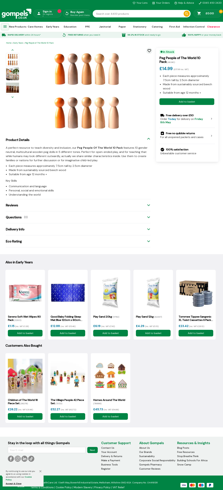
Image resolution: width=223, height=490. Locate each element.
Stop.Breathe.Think (188, 456)
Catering (157, 26)
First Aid (174, 26)
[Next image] (12, 97)
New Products (17, 26)
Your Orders (161, 2)
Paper (122, 26)
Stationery (139, 26)
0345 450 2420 (210, 2)
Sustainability (147, 456)
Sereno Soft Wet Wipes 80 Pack (24, 318)
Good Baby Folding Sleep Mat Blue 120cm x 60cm (66, 318)
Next (92, 450)
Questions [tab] (14, 217)
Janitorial (105, 26)
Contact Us (107, 447)
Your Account (109, 452)
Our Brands (145, 452)
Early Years (52, 26)
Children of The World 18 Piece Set (23, 401)
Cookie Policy (64, 487)
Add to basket (187, 101)
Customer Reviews (149, 468)
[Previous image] (12, 50)
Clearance (213, 26)
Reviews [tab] (12, 205)
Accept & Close (13, 483)
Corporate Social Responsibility (157, 460)
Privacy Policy (102, 487)
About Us (144, 447)
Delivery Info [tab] (15, 229)
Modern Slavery (83, 487)
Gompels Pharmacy (150, 464)
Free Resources (186, 452)
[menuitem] (5, 27)
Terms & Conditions (42, 487)
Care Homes (35, 26)
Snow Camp (184, 464)
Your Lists (140, 2)
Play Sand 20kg (106, 316)
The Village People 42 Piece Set (67, 401)
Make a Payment (110, 460)
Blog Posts (183, 447)
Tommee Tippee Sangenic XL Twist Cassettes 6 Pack (195, 318)
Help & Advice (184, 2)
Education (70, 26)
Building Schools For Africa (192, 460)
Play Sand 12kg (149, 316)
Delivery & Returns (111, 456)
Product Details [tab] (17, 140)
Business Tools (109, 464)
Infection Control (194, 26)
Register (105, 468)
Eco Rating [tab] (14, 241)
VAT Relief (118, 487)
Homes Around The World (109, 401)
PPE (87, 26)
